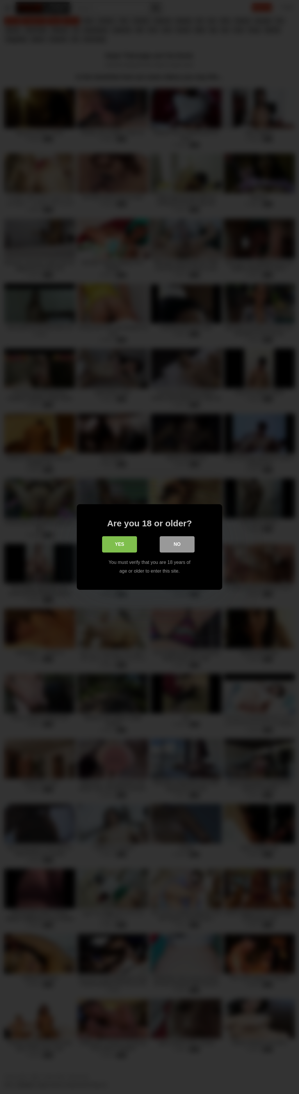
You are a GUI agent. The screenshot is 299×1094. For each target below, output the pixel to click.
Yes (119, 544)
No (177, 544)
